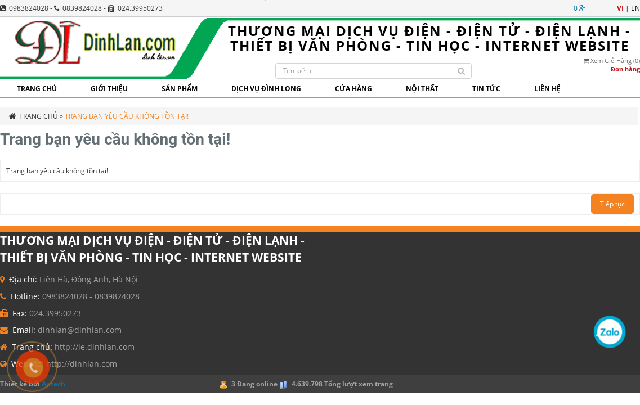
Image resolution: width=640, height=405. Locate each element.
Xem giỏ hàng (611, 60)
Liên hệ (547, 88)
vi (620, 8)
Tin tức (486, 88)
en (635, 8)
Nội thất (422, 88)
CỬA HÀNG (353, 88)
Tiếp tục (612, 204)
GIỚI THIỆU (109, 88)
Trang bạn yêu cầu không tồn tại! (127, 116)
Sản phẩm (180, 88)
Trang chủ (37, 88)
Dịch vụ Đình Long (266, 88)
